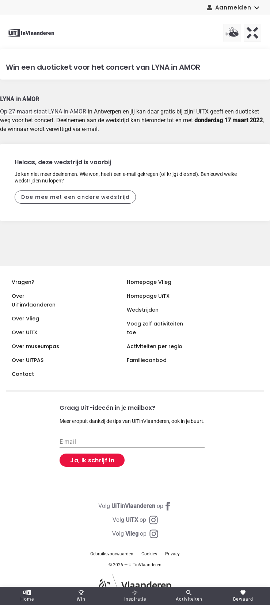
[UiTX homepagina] (252, 33)
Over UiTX (24, 332)
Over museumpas (35, 346)
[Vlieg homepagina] (232, 33)
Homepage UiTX (148, 296)
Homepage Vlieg (149, 282)
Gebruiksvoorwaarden (111, 553)
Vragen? (23, 282)
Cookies (149, 553)
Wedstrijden (143, 309)
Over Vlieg (25, 318)
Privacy (172, 553)
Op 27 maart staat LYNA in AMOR (44, 111)
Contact (23, 374)
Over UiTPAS (27, 360)
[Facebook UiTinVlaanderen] (135, 506)
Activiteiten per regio (154, 346)
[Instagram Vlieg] (135, 533)
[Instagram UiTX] (135, 520)
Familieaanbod (147, 360)
